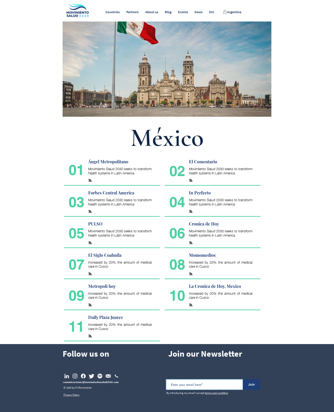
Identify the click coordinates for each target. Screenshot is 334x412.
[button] (112, 12)
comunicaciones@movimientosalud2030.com (91, 382)
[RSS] (90, 180)
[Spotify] (100, 376)
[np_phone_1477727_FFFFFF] (116, 376)
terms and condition (216, 393)
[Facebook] (83, 376)
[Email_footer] (108, 376)
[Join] (251, 384)
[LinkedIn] (66, 376)
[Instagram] (75, 376)
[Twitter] (91, 376)
